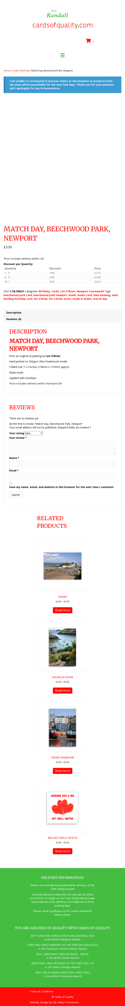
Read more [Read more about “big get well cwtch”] (62, 851)
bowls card (85, 295)
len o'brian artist (60, 298)
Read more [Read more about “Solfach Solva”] (62, 690)
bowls (72, 295)
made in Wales (82, 298)
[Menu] (62, 55)
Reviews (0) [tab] (13, 319)
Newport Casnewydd (90, 291)
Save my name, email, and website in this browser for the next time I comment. (61, 487)
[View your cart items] (90, 40)
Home (7, 70)
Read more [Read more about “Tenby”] (62, 610)
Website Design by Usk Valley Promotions (54, 1002)
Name (14, 458)
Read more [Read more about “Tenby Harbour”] (62, 771)
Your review (18, 437)
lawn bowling (101, 295)
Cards (15, 70)
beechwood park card (18, 295)
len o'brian (41, 298)
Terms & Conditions (41, 991)
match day (100, 298)
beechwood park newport (50, 295)
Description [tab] (13, 312)
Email (14, 470)
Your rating (16, 433)
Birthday (25, 70)
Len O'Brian (67, 291)
